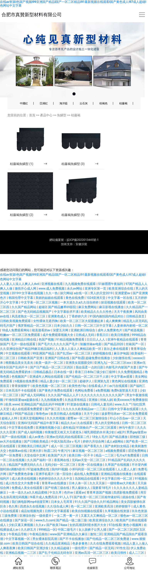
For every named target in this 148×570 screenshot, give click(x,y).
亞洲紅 (44, 103)
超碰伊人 (85, 373)
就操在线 (128, 489)
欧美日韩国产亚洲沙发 (33, 540)
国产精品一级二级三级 (72, 512)
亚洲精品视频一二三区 (21, 544)
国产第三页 (53, 401)
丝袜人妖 (106, 391)
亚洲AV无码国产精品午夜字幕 (38, 414)
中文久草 (55, 484)
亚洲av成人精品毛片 (130, 554)
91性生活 (122, 540)
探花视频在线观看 (113, 294)
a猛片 (121, 424)
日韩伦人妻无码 (102, 396)
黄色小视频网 (132, 516)
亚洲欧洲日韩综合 (83, 322)
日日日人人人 (96, 331)
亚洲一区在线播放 (90, 456)
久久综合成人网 (58, 498)
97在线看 (115, 516)
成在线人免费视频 (86, 465)
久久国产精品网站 (24, 299)
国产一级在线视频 (14, 428)
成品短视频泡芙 (32, 503)
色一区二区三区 (82, 498)
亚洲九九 (100, 354)
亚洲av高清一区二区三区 (92, 544)
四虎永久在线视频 (32, 498)
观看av (80, 484)
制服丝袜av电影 (91, 336)
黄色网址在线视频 (124, 373)
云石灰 (84, 103)
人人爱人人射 (127, 461)
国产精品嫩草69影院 (62, 299)
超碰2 (42, 299)
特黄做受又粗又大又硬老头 (63, 424)
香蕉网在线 (62, 452)
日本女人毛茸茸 (62, 493)
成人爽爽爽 (114, 312)
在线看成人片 (98, 377)
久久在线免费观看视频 (106, 535)
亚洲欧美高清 (104, 498)
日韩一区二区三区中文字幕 (94, 317)
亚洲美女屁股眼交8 (79, 354)
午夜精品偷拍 (39, 526)
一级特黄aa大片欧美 (121, 475)
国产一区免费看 (11, 447)
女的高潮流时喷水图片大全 (88, 516)
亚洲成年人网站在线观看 (46, 368)
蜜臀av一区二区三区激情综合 (87, 410)
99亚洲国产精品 (43, 345)
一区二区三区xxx (120, 354)
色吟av (69, 484)
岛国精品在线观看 (87, 470)
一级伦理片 (80, 540)
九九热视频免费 (52, 391)
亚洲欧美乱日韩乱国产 (33, 438)
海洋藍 (64, 103)
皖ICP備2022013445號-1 (83, 231)
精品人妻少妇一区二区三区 (59, 373)
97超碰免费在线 (38, 461)
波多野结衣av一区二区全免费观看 (124, 405)
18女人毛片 (100, 428)
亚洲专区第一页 (96, 280)
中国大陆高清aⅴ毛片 (66, 433)
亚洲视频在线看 (52, 275)
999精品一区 (47, 521)
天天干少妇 (92, 405)
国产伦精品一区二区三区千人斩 (87, 368)
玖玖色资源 (139, 503)
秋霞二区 (50, 442)
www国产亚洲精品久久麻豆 (69, 526)
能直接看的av (41, 322)
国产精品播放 (118, 428)
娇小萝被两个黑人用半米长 (95, 554)
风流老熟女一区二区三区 (29, 308)
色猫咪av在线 (18, 442)
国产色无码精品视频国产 (35, 303)
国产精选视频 (134, 322)
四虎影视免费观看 (126, 484)
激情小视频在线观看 (89, 549)
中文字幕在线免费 (21, 419)
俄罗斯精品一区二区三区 (35, 317)
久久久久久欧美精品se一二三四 (84, 401)
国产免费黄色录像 (21, 465)
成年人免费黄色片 (110, 322)
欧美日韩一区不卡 (81, 447)
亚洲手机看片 (45, 465)
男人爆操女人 (81, 479)
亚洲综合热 (27, 507)
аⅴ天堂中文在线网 (43, 554)
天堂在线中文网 (35, 447)
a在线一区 (81, 285)
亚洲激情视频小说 (48, 419)
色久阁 (13, 498)
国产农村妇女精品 (117, 438)
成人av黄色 (37, 428)
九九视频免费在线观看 (81, 275)
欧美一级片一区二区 (49, 354)
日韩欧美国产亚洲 (30, 350)
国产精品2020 (114, 336)
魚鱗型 (61, 115)
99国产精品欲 (24, 405)
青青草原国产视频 (99, 484)
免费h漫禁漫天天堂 (124, 382)
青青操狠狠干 (21, 377)
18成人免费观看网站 (16, 322)
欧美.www (12, 396)
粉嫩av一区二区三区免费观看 (20, 326)
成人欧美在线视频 (24, 470)
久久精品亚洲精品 (58, 535)
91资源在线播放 (78, 396)
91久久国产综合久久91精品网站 (97, 493)
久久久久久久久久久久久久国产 (103, 387)
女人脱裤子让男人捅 (92, 521)
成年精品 (68, 419)
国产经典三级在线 (57, 479)
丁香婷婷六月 (78, 308)
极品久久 (6, 549)
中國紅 (24, 103)
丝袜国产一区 (135, 336)
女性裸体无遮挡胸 (46, 312)
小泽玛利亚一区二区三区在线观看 (92, 461)
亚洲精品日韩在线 (24, 331)
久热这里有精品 (76, 391)
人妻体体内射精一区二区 (131, 317)
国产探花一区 (24, 512)
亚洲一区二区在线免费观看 (33, 549)
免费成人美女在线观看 (27, 479)
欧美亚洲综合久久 (102, 512)
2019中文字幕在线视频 (28, 285)
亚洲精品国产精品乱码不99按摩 (43, 396)
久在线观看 (85, 414)
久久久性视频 (56, 410)
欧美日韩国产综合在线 (28, 535)
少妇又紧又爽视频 (21, 516)
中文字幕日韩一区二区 (117, 470)
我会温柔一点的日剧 (90, 359)
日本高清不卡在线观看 (21, 382)
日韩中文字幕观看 (57, 503)
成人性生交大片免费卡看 (22, 475)
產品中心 (46, 115)
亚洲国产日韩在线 (57, 350)
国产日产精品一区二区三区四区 (52, 359)
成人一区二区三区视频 (66, 438)
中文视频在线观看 (18, 345)
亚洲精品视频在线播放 (116, 465)
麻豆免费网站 (88, 299)
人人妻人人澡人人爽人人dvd (20, 275)
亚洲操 (93, 391)
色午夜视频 (112, 549)
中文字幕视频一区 (18, 530)
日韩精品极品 (42, 363)
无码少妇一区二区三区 (60, 456)
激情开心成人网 (26, 280)
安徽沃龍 (81, 236)
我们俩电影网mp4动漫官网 (30, 493)
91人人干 (66, 489)
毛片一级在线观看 (23, 336)
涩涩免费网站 (137, 442)
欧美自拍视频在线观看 (87, 503)
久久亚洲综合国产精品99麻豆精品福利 (27, 340)
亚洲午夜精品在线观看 (123, 331)
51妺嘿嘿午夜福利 (111, 275)
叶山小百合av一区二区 (125, 410)
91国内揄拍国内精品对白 (106, 308)
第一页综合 (64, 465)
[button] (74, 93)
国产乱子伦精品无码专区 (56, 544)
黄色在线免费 (75, 289)
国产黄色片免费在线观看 (56, 382)
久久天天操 (97, 475)
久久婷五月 (29, 521)
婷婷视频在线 (102, 345)
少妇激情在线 (122, 350)
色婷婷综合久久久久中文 (56, 470)
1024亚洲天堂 (96, 289)
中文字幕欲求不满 (66, 303)
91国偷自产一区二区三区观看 (96, 419)
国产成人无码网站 (33, 387)
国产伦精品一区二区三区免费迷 (108, 530)
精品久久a (68, 414)
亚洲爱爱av (123, 285)
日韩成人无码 (85, 326)
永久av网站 (75, 280)
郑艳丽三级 (138, 428)
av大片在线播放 (11, 433)
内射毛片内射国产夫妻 (121, 359)
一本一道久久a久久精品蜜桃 (28, 484)
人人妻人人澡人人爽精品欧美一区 (78, 340)
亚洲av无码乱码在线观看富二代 (68, 428)
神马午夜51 (127, 419)
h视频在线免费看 (27, 373)
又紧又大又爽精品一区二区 (100, 507)
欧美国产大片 (57, 447)
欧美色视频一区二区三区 (49, 377)
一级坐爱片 (44, 507)
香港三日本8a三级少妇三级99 (95, 363)
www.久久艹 (123, 396)
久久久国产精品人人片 (63, 387)
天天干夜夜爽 (123, 303)
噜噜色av (42, 405)
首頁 (32, 115)
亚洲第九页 (102, 373)
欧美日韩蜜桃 (120, 326)
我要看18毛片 (102, 479)
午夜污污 (64, 442)
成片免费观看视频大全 (58, 326)
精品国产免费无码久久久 (25, 456)
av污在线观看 (118, 377)
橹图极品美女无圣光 (19, 354)
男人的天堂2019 (101, 285)
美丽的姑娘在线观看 (49, 289)
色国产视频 (47, 331)
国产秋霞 (78, 350)
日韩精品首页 (135, 308)
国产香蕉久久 (93, 438)
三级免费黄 (10, 507)
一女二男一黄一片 (66, 507)
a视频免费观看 (115, 442)
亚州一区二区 (63, 549)
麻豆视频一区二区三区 (88, 442)
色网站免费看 (84, 382)
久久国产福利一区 (39, 452)
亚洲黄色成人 (57, 308)
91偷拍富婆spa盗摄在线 (22, 391)
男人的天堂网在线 (107, 414)
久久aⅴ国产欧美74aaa (51, 516)
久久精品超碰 (60, 540)
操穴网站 (66, 285)
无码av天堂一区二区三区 (89, 452)
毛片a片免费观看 (128, 447)
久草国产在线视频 (117, 456)
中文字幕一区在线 (120, 289)
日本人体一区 (78, 475)
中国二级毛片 (67, 521)
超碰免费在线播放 (98, 350)
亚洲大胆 (35, 442)
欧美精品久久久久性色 (97, 303)
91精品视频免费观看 (70, 331)
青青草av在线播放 (54, 475)
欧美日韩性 (119, 544)
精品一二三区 (105, 447)
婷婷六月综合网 (94, 433)
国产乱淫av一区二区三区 (74, 345)
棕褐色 (103, 103)
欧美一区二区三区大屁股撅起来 (82, 312)
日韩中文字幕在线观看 (124, 401)
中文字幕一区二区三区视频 (40, 294)
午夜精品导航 (18, 526)
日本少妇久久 (63, 317)
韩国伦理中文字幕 (21, 289)
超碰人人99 (10, 410)
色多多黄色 (80, 535)
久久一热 (52, 285)
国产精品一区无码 (102, 540)
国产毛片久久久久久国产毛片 (58, 336)
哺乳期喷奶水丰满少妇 (100, 424)
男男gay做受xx (136, 424)
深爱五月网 (61, 322)
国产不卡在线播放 (72, 530)
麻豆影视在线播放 (111, 299)
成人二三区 (137, 544)
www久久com (45, 512)
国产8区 (23, 554)
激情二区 (96, 526)
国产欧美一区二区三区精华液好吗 (97, 489)
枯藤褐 (123, 103)
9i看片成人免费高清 (44, 489)
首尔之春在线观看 (116, 340)
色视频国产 (20, 368)
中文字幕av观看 (122, 368)
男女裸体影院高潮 (45, 530)
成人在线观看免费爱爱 (27, 401)
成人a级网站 (115, 433)
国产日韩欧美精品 (36, 433)
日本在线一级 (63, 363)
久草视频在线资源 (117, 503)
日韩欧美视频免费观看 (16, 312)
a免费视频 (102, 382)
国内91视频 (59, 461)
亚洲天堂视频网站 (32, 410)
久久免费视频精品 (130, 363)
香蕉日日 (102, 326)
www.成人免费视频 (52, 280)
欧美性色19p (78, 377)
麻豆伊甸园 (122, 345)
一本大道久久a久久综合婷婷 (80, 294)
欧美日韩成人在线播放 (66, 405)
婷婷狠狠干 (123, 498)
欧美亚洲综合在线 (121, 280)
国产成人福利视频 (30, 424)
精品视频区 (67, 554)
